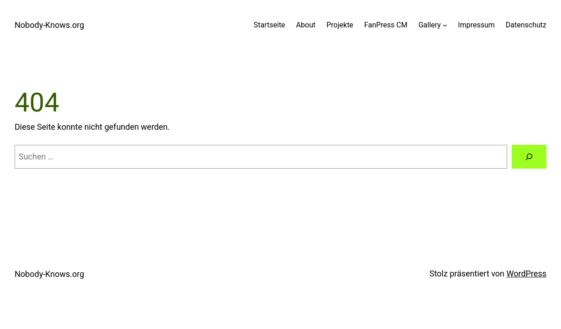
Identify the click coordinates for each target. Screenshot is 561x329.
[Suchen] (529, 157)
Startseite (269, 25)
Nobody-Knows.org (49, 25)
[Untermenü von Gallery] (445, 25)
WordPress (526, 273)
